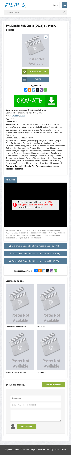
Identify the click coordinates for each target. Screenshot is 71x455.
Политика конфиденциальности (35, 449)
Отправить (26, 426)
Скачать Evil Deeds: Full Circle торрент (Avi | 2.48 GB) (35, 261)
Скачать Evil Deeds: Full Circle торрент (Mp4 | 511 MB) (36, 253)
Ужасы (22, 115)
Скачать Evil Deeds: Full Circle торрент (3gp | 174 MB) (35, 246)
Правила (55, 449)
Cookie (63, 449)
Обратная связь (12, 449)
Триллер (15, 115)
